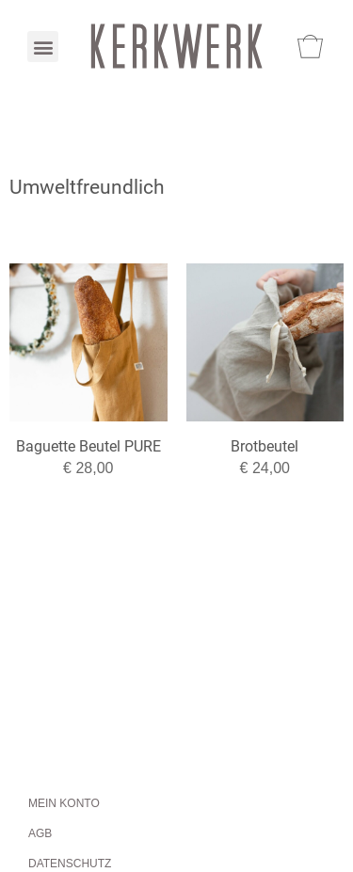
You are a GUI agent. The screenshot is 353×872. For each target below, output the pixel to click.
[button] (42, 46)
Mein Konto (64, 803)
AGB (40, 833)
